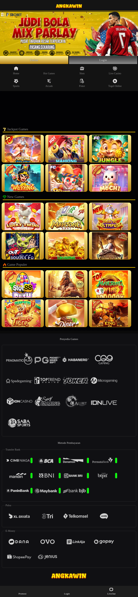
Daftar (34, 60)
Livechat (111, 591)
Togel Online (115, 83)
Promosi (22, 591)
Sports (16, 83)
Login (103, 60)
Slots (82, 70)
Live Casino (115, 70)
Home (16, 70)
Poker (82, 83)
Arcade (49, 83)
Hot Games (49, 70)
